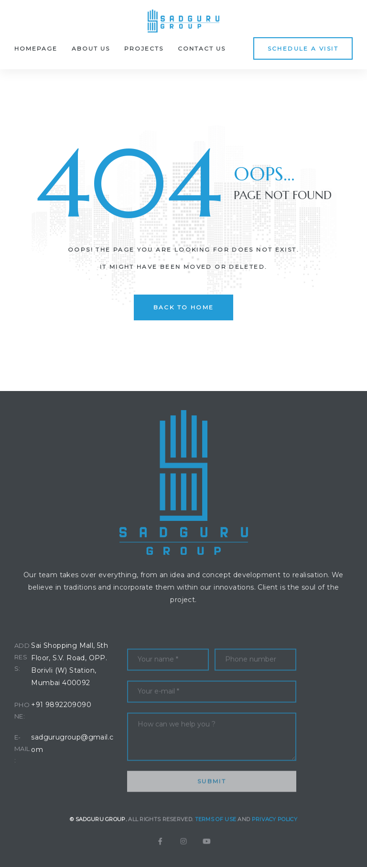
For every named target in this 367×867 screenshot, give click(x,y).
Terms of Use (216, 832)
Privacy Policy (274, 832)
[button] (303, 48)
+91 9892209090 (61, 704)
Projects (143, 48)
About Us (91, 48)
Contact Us (202, 48)
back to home (183, 307)
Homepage (35, 48)
